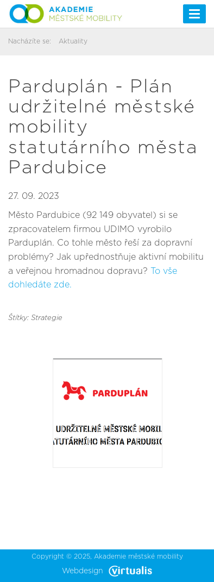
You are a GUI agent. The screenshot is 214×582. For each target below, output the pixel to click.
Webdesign (107, 571)
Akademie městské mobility (138, 556)
